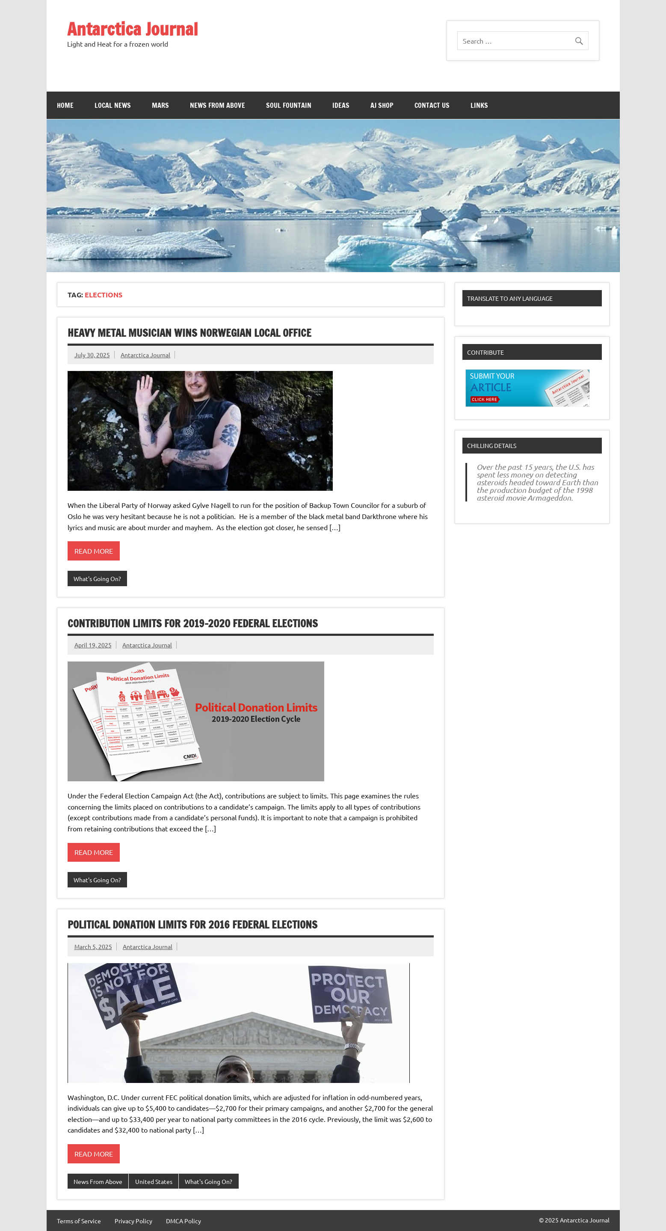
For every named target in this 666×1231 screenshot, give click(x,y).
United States (153, 1181)
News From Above (217, 105)
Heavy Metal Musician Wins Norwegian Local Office (189, 333)
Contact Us (432, 105)
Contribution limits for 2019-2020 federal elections (193, 623)
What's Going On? (97, 578)
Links (479, 105)
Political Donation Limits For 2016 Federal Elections (192, 924)
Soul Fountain (288, 105)
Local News (113, 105)
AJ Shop (382, 105)
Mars (160, 105)
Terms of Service (79, 1221)
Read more (93, 550)
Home (65, 105)
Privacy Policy (133, 1221)
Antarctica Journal (132, 29)
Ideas (340, 105)
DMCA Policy (183, 1221)
